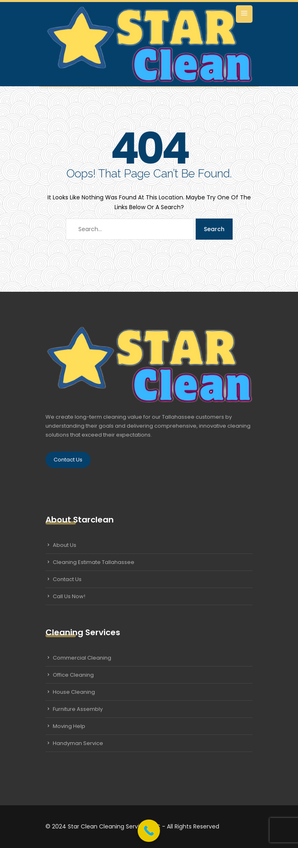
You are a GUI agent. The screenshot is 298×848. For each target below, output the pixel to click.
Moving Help (69, 726)
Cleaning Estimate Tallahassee (93, 562)
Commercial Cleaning (82, 658)
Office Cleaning (73, 675)
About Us (64, 545)
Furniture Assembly (78, 709)
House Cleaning (74, 692)
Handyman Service (78, 743)
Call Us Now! (69, 596)
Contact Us (68, 459)
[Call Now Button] (149, 831)
